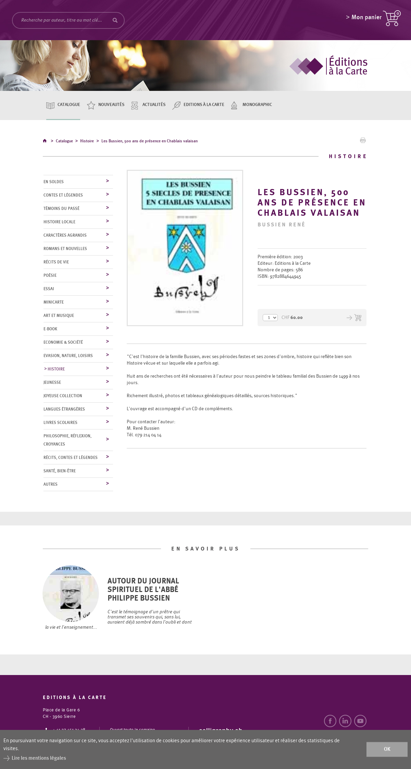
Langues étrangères (64, 409)
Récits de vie (56, 262)
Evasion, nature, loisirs (68, 356)
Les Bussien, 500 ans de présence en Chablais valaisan (149, 142)
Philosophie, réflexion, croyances (67, 440)
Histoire (87, 142)
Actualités (153, 105)
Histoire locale (59, 222)
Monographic (257, 105)
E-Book (50, 329)
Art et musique (58, 316)
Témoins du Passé (61, 209)
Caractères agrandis (65, 236)
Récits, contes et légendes (70, 458)
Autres (50, 485)
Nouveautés (111, 105)
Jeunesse (52, 383)
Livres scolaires (60, 423)
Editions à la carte (204, 105)
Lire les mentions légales (39, 758)
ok (387, 749)
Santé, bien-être (59, 471)
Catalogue (69, 105)
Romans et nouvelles (65, 249)
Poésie (50, 276)
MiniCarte (53, 302)
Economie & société (63, 343)
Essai (48, 289)
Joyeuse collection (62, 396)
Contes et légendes (63, 195)
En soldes (53, 182)
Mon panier (366, 19)
